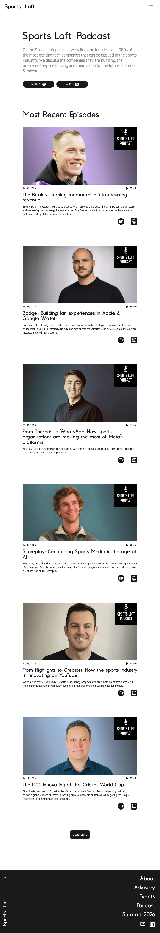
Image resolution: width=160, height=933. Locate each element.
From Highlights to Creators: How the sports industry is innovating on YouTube (81, 672)
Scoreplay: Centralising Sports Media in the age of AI (80, 554)
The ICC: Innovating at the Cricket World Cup (73, 785)
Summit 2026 (138, 914)
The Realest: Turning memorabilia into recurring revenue (76, 197)
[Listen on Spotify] (38, 84)
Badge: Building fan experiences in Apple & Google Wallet (72, 315)
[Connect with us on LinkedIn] (152, 924)
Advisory (144, 887)
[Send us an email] (143, 924)
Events (147, 896)
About (147, 878)
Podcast (146, 905)
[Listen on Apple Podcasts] (72, 84)
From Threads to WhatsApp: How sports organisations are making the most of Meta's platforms (74, 437)
